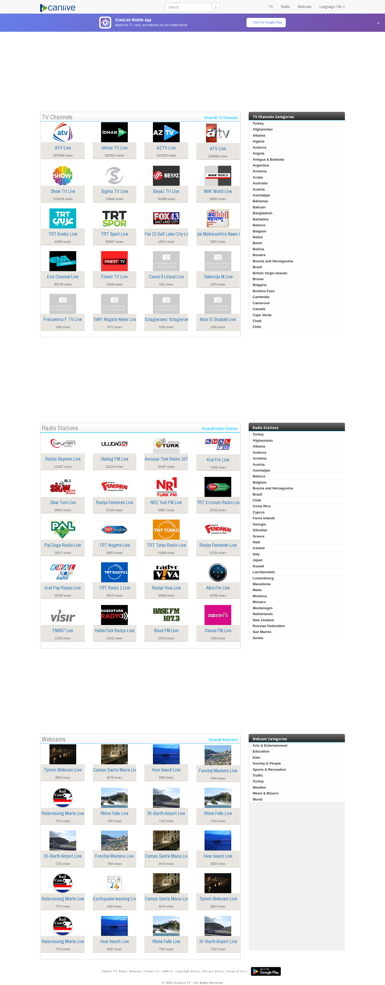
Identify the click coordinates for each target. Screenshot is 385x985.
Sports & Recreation (269, 770)
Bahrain (259, 207)
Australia (260, 183)
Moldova (260, 596)
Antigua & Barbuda (268, 159)
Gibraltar (260, 530)
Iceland (259, 548)
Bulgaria (260, 285)
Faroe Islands (264, 518)
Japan (258, 560)
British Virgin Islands (270, 273)
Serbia (258, 638)
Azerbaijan (261, 195)
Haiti (256, 542)
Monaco (259, 602)
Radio (285, 6)
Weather (259, 787)
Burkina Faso (264, 291)
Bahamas (260, 201)
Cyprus (259, 512)
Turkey (258, 123)
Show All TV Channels (221, 117)
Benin (257, 243)
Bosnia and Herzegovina (273, 261)
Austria (259, 189)
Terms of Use (236, 971)
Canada (259, 309)
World (258, 799)
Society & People (267, 763)
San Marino (262, 632)
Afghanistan (263, 129)
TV (270, 6)
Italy (256, 554)
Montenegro (262, 608)
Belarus (259, 225)
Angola (258, 153)
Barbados (261, 219)
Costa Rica (262, 506)
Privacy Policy (213, 971)
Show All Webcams (223, 739)
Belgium (259, 231)
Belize (258, 237)
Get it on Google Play (267, 22)
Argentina (261, 165)
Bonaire (259, 255)
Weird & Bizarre (266, 793)
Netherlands (263, 614)
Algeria (258, 141)
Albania (259, 135)
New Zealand (263, 620)
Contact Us (152, 971)
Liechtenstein (264, 572)
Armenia (260, 171)
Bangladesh (262, 213)
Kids (256, 757)
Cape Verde (262, 315)
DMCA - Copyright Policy (181, 971)
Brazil (257, 267)
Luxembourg (263, 578)
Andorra (259, 147)
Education (261, 751)
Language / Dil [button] (332, 6)
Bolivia (258, 249)
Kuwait (258, 566)
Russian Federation (269, 626)
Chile (257, 327)
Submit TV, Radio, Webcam (121, 971)
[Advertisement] (192, 69)
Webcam (304, 6)
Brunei (258, 279)
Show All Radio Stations (220, 428)
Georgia (259, 524)
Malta (257, 590)
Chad (257, 321)
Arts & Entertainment (270, 745)
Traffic (258, 775)
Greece (258, 536)
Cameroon (261, 303)
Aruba (258, 177)
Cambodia (261, 297)
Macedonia (262, 584)
